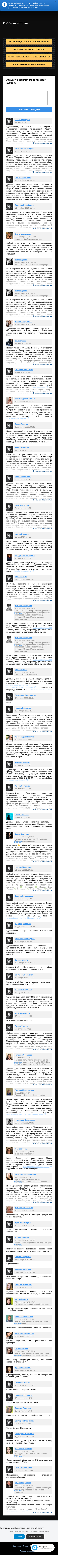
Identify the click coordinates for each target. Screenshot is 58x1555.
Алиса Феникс (21, 1026)
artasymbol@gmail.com (42, 628)
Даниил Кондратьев (24, 896)
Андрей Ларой (21, 1299)
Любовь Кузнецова (23, 1284)
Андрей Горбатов (23, 1483)
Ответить (18, 613)
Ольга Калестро (22, 960)
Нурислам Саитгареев (25, 1120)
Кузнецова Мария (23, 1367)
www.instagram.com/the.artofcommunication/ (24, 1114)
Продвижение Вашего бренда (29, 49)
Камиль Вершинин (23, 867)
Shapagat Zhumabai (24, 1395)
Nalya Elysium (21, 259)
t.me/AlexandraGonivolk (16, 418)
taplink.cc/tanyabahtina (15, 780)
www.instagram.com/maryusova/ (36, 1167)
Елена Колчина (22, 447)
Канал (19, 1537)
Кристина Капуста (23, 1222)
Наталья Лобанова (23, 1055)
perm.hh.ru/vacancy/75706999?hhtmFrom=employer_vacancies (19, 686)
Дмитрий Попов (22, 505)
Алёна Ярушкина (22, 786)
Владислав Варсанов (25, 555)
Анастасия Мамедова (25, 939)
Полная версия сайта (29, 1551)
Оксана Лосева (22, 815)
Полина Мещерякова (24, 1090)
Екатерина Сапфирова (25, 695)
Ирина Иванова (22, 534)
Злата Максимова (23, 234)
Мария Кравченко (23, 924)
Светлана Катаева (23, 177)
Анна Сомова (21, 670)
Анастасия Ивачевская (25, 1174)
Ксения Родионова (23, 321)
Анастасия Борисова (24, 1333)
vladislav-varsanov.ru (22, 571)
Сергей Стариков (23, 1257)
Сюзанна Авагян (22, 1382)
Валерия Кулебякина (24, 205)
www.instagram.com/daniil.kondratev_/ (22, 918)
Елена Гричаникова (24, 1316)
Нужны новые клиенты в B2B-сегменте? (29, 57)
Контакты (17, 1546)
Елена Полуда (21, 424)
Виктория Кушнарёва (24, 1421)
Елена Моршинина (23, 1468)
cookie (41, 3)
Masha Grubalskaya (23, 1449)
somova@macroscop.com (40, 689)
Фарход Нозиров (22, 1013)
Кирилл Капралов (23, 708)
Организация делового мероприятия (29, 42)
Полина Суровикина (24, 370)
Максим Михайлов (23, 990)
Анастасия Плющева (24, 148)
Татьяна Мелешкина (24, 1208)
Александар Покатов (24, 737)
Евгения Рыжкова (23, 1408)
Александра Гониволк (25, 398)
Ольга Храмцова (22, 120)
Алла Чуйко (20, 341)
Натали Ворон (21, 1348)
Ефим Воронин (22, 834)
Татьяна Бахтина (22, 762)
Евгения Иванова (23, 1269)
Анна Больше (21, 577)
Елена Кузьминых (23, 476)
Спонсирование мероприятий (29, 64)
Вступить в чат (35, 1537)
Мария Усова (21, 1149)
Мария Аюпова (22, 1237)
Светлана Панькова (24, 975)
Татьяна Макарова (23, 606)
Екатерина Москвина (24, 1434)
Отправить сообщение (29, 110)
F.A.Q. (25, 1546)
